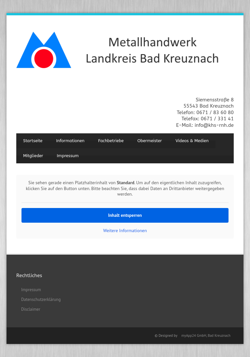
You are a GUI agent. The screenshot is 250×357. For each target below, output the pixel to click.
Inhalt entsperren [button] (125, 215)
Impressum (68, 155)
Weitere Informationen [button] (125, 230)
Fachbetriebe (111, 140)
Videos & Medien (192, 140)
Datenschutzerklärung (41, 299)
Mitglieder (33, 155)
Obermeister (149, 140)
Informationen (70, 140)
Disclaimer (30, 309)
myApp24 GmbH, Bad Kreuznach (205, 335)
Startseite (32, 140)
